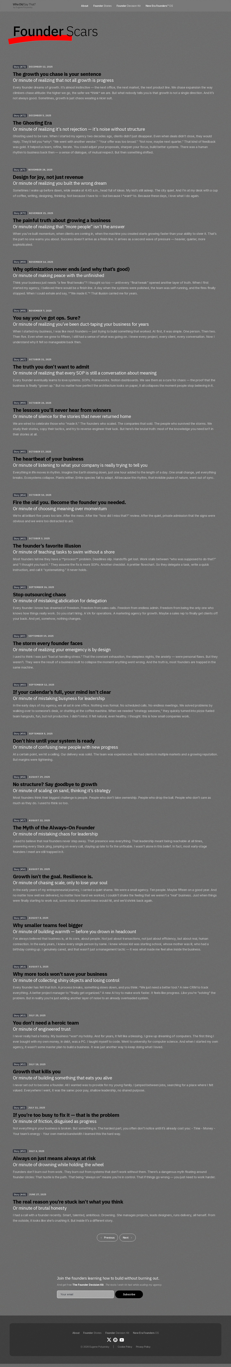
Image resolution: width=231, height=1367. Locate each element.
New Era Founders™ (159, 5)
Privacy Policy (143, 1346)
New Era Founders (146, 1332)
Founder (102, 5)
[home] (24, 6)
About (84, 5)
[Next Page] (128, 1237)
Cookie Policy (125, 1346)
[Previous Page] (107, 1237)
